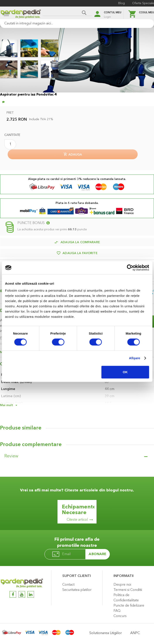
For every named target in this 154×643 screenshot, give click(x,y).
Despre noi (122, 585)
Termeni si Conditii (127, 590)
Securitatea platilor (76, 590)
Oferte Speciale (143, 3)
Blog (121, 3)
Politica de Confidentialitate (126, 597)
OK (125, 372)
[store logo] (20, 14)
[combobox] (77, 23)
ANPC (135, 633)
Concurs (120, 616)
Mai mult (6, 405)
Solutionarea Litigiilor (105, 633)
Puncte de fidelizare (128, 605)
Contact (68, 585)
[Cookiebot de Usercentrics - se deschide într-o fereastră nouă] (130, 267)
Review (11, 456)
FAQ (116, 611)
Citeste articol (77, 520)
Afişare (134, 358)
